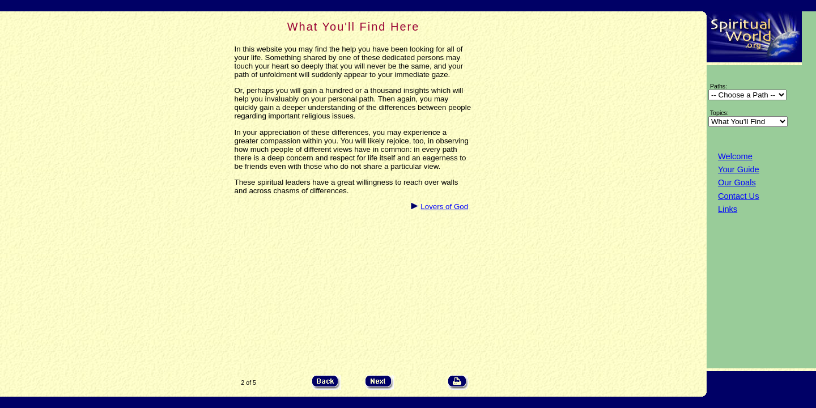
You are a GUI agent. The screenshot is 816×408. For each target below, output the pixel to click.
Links (727, 209)
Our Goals (737, 182)
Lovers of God (444, 206)
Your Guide (738, 169)
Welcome (735, 156)
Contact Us (738, 196)
